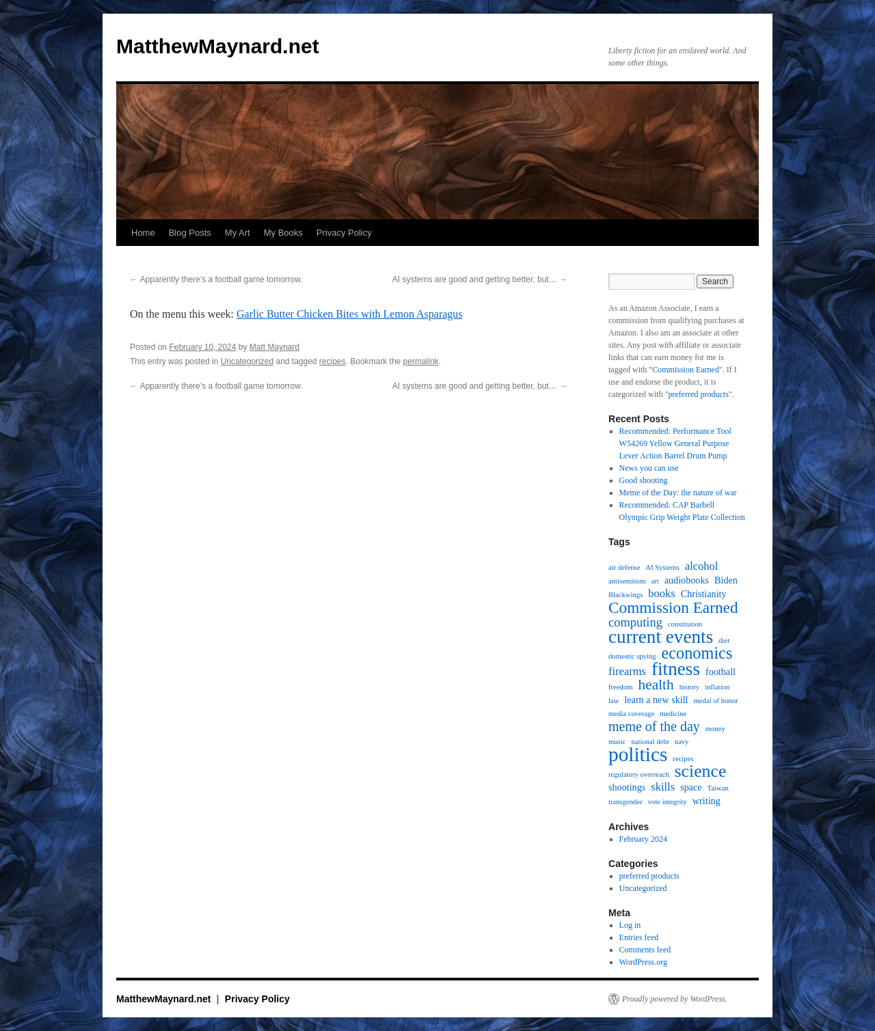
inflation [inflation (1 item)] (717, 687)
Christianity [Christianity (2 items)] (704, 593)
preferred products (699, 394)
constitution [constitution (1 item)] (685, 624)
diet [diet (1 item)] (723, 640)
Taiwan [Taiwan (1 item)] (718, 788)
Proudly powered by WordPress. (674, 999)
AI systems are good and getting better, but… (479, 279)
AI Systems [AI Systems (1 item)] (662, 567)
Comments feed (645, 949)
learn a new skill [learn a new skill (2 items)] (656, 699)
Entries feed (639, 937)
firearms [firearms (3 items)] (627, 671)
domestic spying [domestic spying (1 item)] (632, 656)
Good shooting (643, 480)
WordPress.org (643, 962)
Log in (630, 925)
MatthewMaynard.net (217, 46)
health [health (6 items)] (656, 684)
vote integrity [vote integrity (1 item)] (667, 802)
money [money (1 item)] (715, 728)
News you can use (649, 468)
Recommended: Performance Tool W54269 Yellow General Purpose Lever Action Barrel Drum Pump (675, 443)
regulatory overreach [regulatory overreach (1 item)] (638, 774)
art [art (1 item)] (654, 581)
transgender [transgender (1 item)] (625, 802)
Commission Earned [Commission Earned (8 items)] (673, 607)
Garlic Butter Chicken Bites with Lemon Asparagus (350, 314)
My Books (283, 233)
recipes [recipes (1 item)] (683, 758)
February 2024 (643, 839)
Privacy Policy (344, 233)
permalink (421, 361)
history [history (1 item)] (689, 687)
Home (143, 233)
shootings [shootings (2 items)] (626, 787)
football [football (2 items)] (720, 671)
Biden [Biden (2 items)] (726, 580)
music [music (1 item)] (616, 741)
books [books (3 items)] (661, 594)
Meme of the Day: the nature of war (678, 492)
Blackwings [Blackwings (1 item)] (625, 595)
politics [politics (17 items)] (637, 754)
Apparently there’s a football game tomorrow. (216, 279)
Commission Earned (685, 369)
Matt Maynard (274, 347)
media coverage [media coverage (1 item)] (631, 713)
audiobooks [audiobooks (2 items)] (686, 580)
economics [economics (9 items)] (697, 653)
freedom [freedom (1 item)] (620, 687)
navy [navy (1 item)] (682, 741)
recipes (332, 361)
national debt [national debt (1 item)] (650, 741)
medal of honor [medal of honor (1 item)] (716, 700)
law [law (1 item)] (613, 700)
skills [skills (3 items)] (663, 787)
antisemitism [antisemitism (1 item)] (626, 581)
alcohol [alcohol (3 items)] (701, 566)
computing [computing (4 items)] (635, 622)
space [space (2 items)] (690, 787)
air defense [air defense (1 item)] (624, 567)
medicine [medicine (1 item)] (673, 713)
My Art (237, 233)
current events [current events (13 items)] (660, 637)
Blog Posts (190, 233)
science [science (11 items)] (700, 771)
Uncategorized (247, 361)
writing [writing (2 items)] (706, 800)
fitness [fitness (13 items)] (675, 669)
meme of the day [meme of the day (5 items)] (654, 726)
